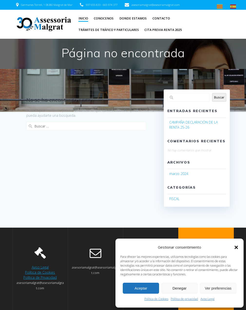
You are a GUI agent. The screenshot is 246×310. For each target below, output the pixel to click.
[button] (236, 247)
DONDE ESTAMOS (133, 18)
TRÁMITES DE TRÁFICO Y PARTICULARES (108, 30)
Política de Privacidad (40, 277)
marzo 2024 (178, 173)
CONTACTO (161, 18)
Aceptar (140, 288)
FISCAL (174, 198)
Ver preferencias (218, 288)
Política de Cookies (156, 299)
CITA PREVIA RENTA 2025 (163, 30)
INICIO (83, 18)
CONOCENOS (104, 18)
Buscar (219, 97)
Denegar (179, 288)
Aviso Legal (207, 299)
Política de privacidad (184, 299)
